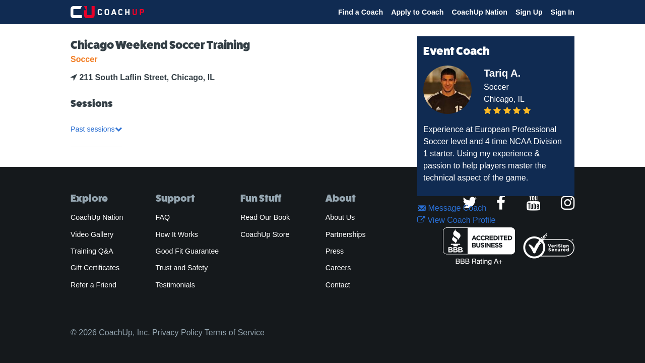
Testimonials (175, 285)
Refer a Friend (93, 285)
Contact (338, 285)
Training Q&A (92, 251)
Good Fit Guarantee (187, 251)
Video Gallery (92, 234)
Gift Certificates (95, 268)
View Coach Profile (456, 220)
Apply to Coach (417, 12)
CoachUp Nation (479, 12)
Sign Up (529, 12)
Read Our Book (265, 217)
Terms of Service (235, 332)
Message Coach (451, 208)
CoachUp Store (264, 234)
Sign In (562, 12)
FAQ (163, 217)
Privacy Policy (177, 332)
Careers (338, 268)
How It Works (177, 234)
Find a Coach (360, 12)
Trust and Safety (182, 268)
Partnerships (346, 234)
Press (335, 251)
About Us (340, 217)
